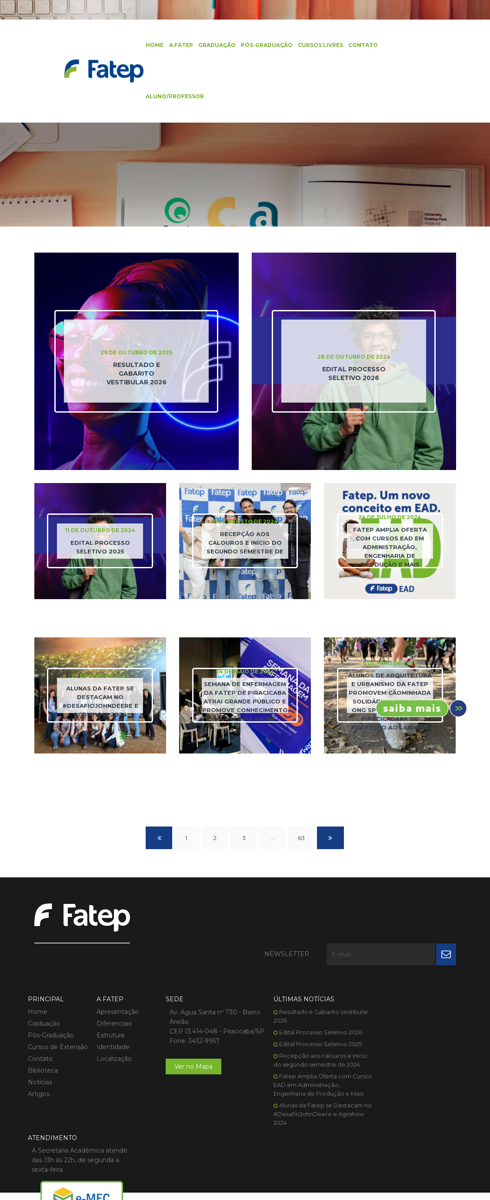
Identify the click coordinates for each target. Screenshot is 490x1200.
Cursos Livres (316, 45)
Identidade (109, 1009)
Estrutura (107, 997)
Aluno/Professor (171, 97)
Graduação (213, 45)
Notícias (40, 1044)
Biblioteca (43, 1032)
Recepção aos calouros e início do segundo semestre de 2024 (302, 1026)
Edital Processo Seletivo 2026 (305, 993)
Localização (110, 1020)
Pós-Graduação (263, 45)
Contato (359, 45)
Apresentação (114, 973)
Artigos (39, 1056)
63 (302, 839)
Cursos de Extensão (58, 1009)
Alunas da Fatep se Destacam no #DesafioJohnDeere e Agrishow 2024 (303, 1084)
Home (151, 45)
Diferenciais (110, 985)
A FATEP (177, 45)
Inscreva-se (418, 708)
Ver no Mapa (186, 1038)
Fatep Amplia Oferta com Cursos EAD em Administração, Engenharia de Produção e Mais (303, 1055)
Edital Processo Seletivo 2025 (305, 1005)
